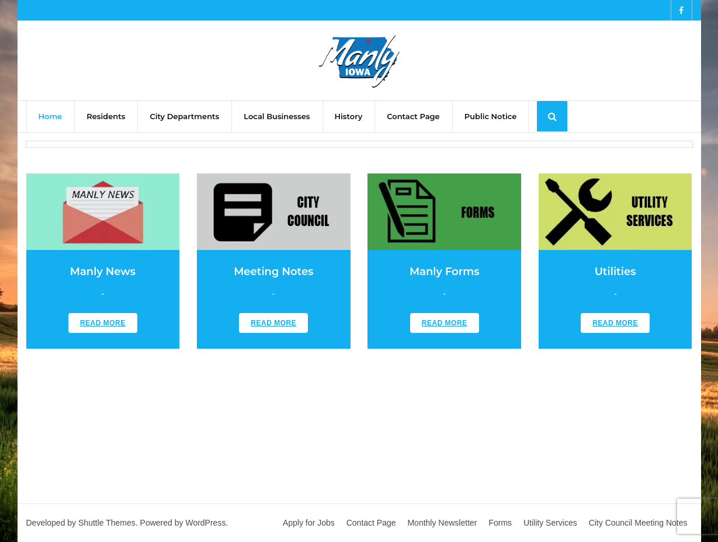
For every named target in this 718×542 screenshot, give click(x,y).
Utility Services (550, 522)
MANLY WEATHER (359, 421)
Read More (103, 323)
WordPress (205, 522)
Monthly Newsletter (442, 522)
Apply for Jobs (309, 522)
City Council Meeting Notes (638, 522)
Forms (500, 522)
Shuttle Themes (107, 522)
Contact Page (371, 522)
